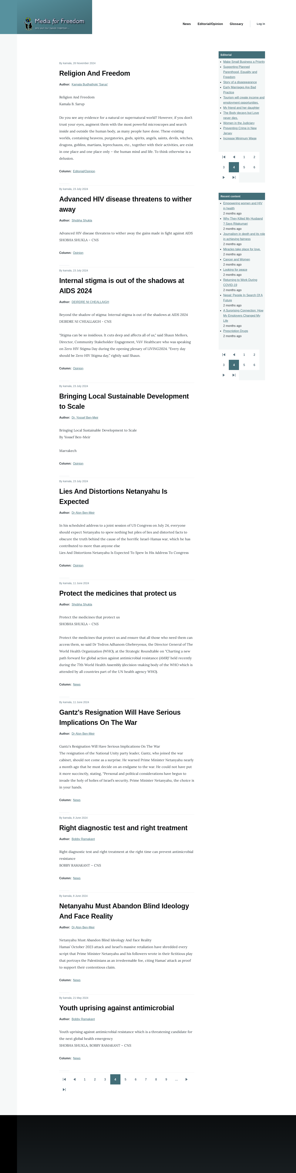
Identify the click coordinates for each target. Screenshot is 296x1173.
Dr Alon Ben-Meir (83, 512)
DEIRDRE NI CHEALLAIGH (90, 302)
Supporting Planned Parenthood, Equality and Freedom (240, 72)
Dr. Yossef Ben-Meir (85, 417)
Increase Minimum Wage (239, 138)
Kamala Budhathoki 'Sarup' (90, 84)
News (77, 684)
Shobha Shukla (82, 220)
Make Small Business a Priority (244, 61)
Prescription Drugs (235, 331)
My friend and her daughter (241, 107)
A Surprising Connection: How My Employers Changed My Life (243, 315)
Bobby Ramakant (83, 839)
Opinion (78, 252)
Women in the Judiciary (238, 123)
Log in (261, 23)
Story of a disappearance (240, 82)
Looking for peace (235, 269)
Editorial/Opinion (84, 171)
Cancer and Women (236, 259)
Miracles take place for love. (242, 249)
